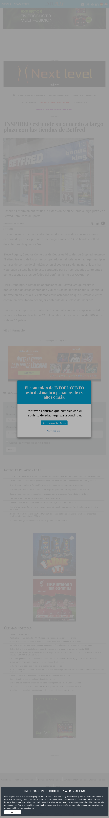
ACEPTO (12, 812)
